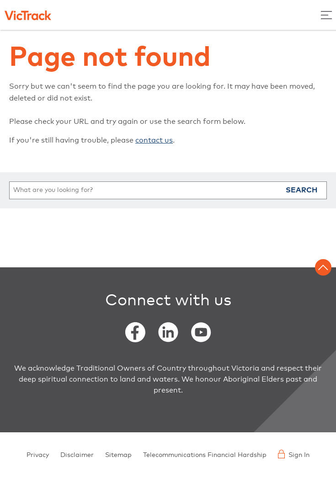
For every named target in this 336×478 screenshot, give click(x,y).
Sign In (293, 454)
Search (301, 190)
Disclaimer (77, 455)
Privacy (38, 455)
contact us (154, 140)
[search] (168, 190)
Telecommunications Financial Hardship (205, 455)
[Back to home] (28, 14)
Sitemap (118, 455)
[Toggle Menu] (326, 15)
